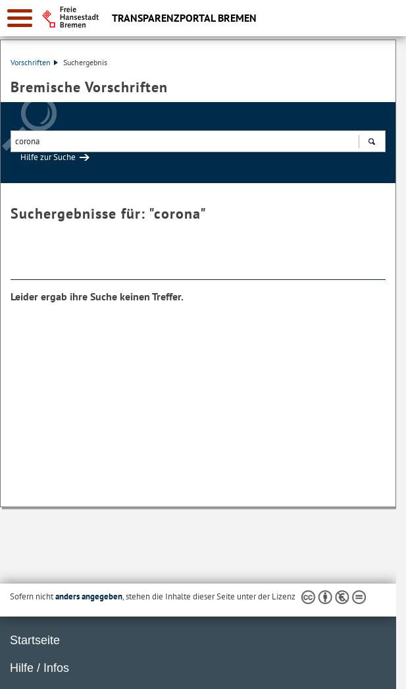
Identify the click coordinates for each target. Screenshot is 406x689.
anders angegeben (88, 596)
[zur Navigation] (19, 18)
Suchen (371, 143)
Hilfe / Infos (39, 668)
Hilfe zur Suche (48, 157)
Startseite (35, 640)
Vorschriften (34, 62)
